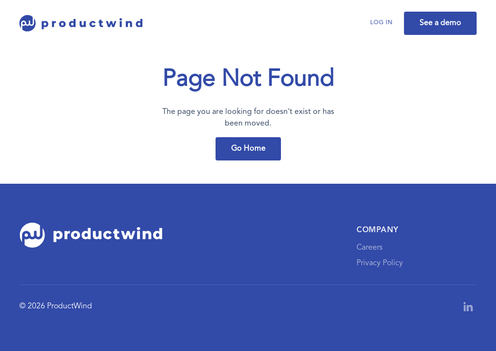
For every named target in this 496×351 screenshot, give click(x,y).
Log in (381, 22)
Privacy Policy (379, 263)
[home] (81, 23)
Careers (369, 248)
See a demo (440, 23)
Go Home (248, 149)
